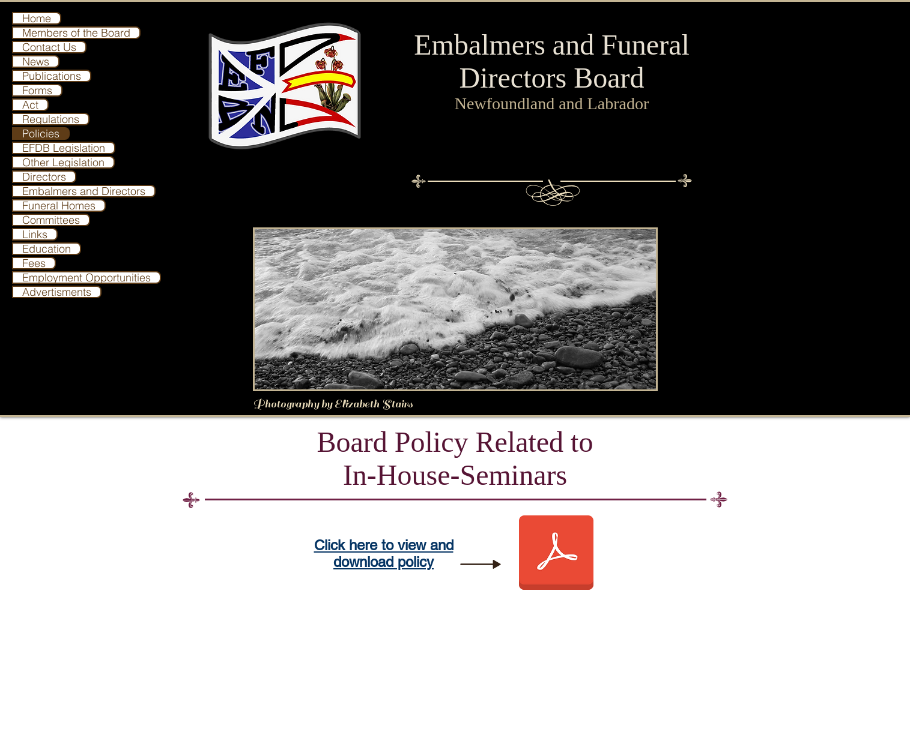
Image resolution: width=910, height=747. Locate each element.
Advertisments (56, 292)
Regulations (50, 119)
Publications (51, 76)
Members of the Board (76, 33)
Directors (44, 177)
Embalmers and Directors (83, 191)
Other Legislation (63, 162)
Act (30, 105)
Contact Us (49, 47)
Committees (51, 220)
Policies (40, 133)
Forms (37, 90)
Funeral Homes (59, 205)
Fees (34, 263)
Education (46, 249)
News (35, 61)
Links (34, 234)
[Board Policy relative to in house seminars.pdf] (556, 554)
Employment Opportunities (86, 277)
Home (36, 18)
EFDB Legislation (63, 148)
